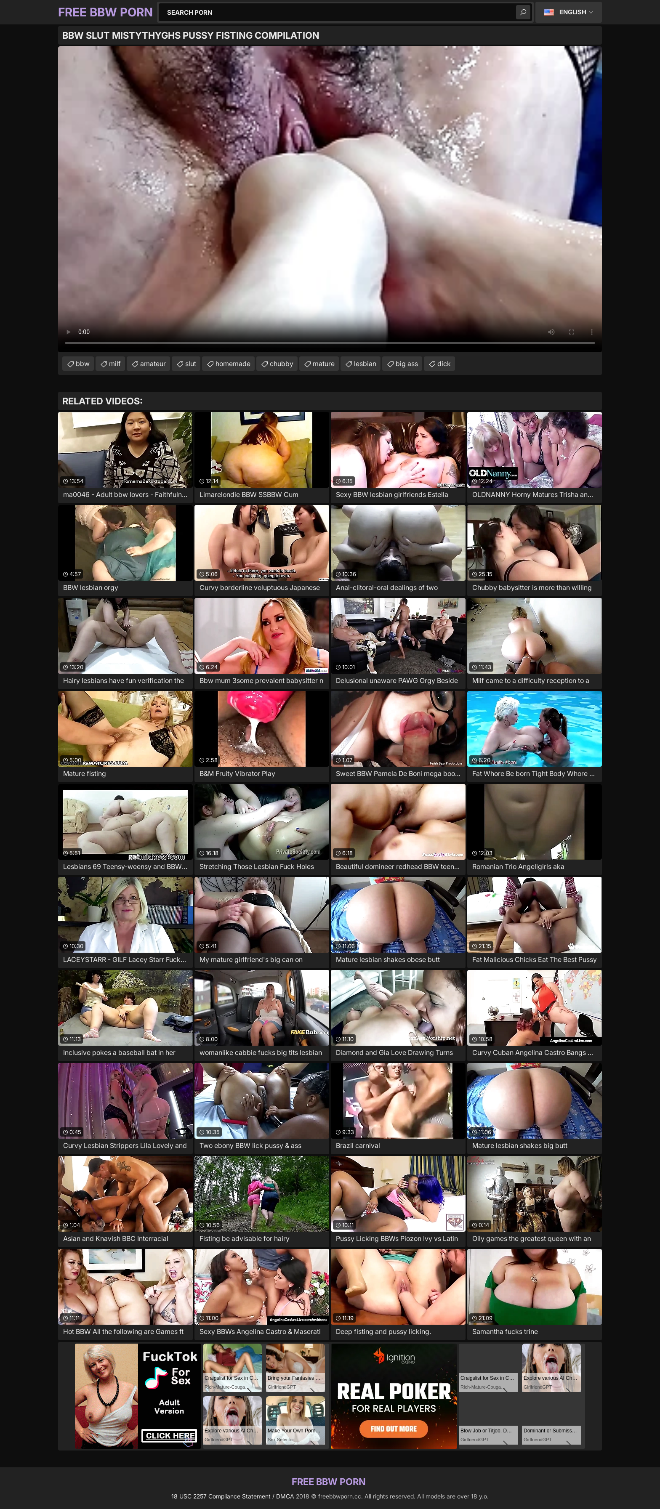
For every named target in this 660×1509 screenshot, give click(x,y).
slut (190, 363)
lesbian (365, 363)
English (572, 12)
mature (324, 363)
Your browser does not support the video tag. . (330, 199)
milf (115, 363)
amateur (153, 363)
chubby (281, 363)
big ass (407, 363)
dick (444, 363)
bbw (83, 363)
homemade (233, 363)
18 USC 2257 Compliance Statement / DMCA (232, 1496)
